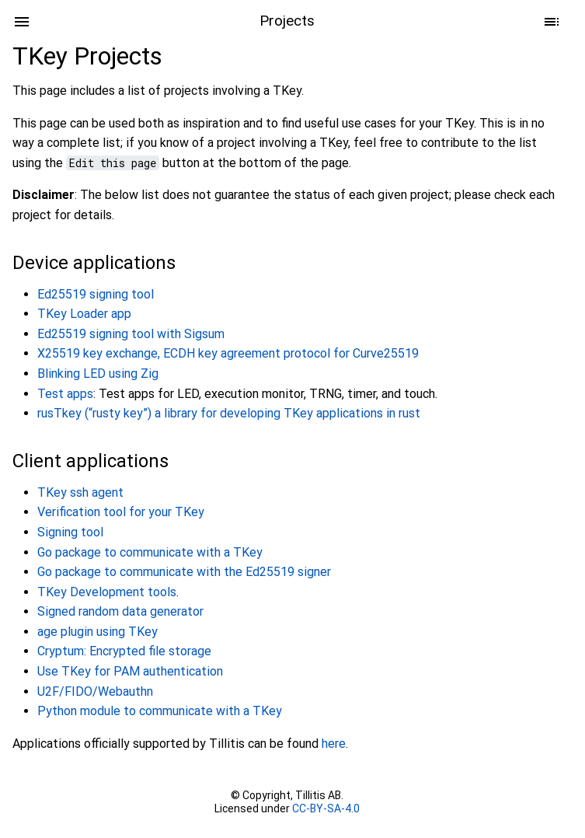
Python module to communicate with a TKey (159, 711)
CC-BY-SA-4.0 (326, 808)
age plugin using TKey (97, 631)
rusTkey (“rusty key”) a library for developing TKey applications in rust (228, 413)
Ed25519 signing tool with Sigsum (131, 333)
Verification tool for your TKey (120, 512)
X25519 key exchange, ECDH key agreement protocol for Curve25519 (228, 353)
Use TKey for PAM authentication (130, 671)
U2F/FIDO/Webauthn (95, 691)
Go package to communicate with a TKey (150, 552)
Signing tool (70, 532)
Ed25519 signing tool (95, 294)
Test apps (65, 393)
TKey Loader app (84, 313)
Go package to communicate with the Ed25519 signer (184, 571)
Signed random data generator (120, 611)
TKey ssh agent (80, 492)
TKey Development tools (106, 592)
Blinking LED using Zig (97, 373)
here (334, 743)
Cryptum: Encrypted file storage (124, 651)
